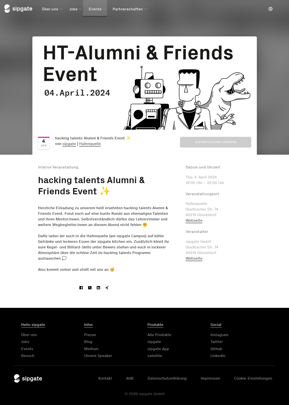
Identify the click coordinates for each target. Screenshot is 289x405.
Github (216, 348)
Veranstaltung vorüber (216, 142)
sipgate (69, 143)
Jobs (73, 9)
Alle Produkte (159, 334)
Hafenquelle (90, 143)
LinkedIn (217, 355)
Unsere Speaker (98, 355)
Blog (88, 341)
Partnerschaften (128, 9)
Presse (90, 334)
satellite (154, 355)
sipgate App (158, 348)
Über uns (50, 9)
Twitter (216, 341)
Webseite (194, 220)
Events (95, 9)
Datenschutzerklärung (167, 378)
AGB (130, 378)
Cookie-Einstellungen (253, 378)
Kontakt (105, 378)
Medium (91, 348)
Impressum (210, 378)
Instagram (219, 334)
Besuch (27, 355)
